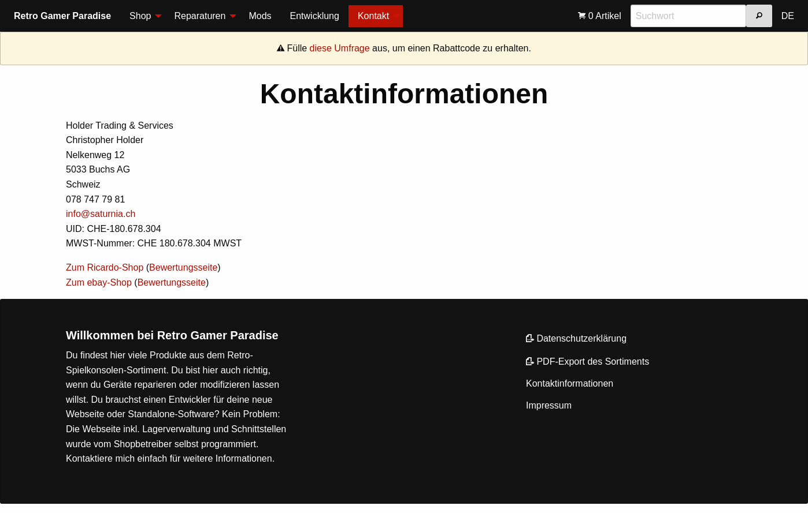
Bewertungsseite (183, 267)
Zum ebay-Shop (99, 282)
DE (787, 16)
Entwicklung (314, 16)
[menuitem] (142, 16)
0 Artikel (599, 16)
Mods (260, 16)
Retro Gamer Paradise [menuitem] (62, 16)
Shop (140, 16)
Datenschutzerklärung (576, 338)
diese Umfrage (340, 48)
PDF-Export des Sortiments (587, 361)
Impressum (549, 405)
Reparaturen (199, 16)
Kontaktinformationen (569, 383)
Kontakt (373, 16)
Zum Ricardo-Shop (104, 267)
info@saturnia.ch (100, 214)
